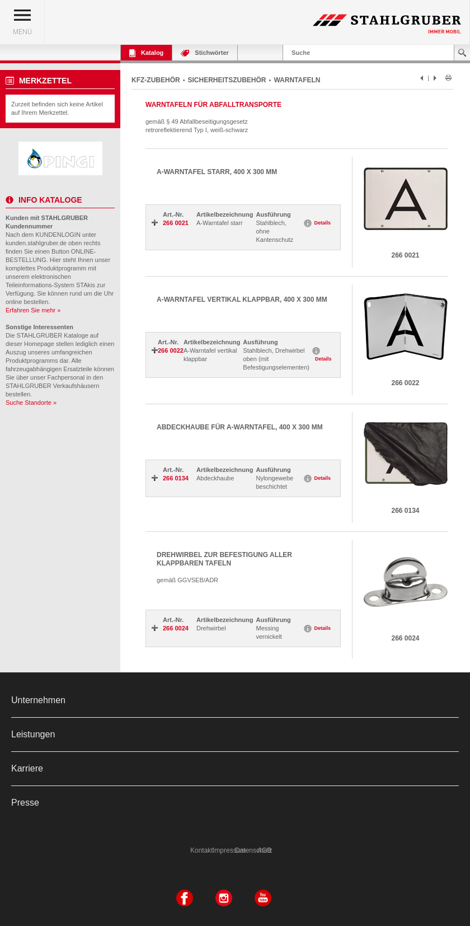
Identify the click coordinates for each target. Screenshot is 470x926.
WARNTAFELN (297, 80)
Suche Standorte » (31, 402)
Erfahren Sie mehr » (33, 310)
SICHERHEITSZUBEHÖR (227, 80)
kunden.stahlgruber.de (36, 243)
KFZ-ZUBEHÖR (155, 80)
